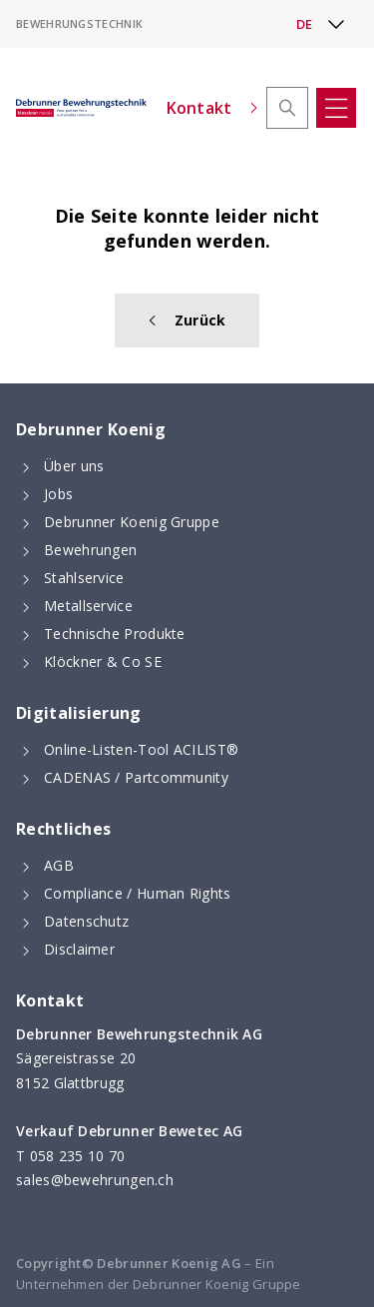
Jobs (58, 493)
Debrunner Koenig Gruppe (131, 521)
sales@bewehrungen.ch (95, 1179)
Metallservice (88, 605)
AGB (59, 865)
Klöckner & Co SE (103, 661)
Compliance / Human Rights (137, 893)
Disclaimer (79, 949)
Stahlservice (84, 577)
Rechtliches (63, 829)
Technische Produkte (115, 633)
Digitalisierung (79, 713)
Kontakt (212, 108)
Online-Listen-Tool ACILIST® (141, 749)
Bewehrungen (90, 549)
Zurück (186, 320)
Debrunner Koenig (91, 429)
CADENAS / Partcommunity (136, 777)
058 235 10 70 (78, 1155)
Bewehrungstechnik (79, 23)
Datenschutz (86, 921)
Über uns (74, 465)
